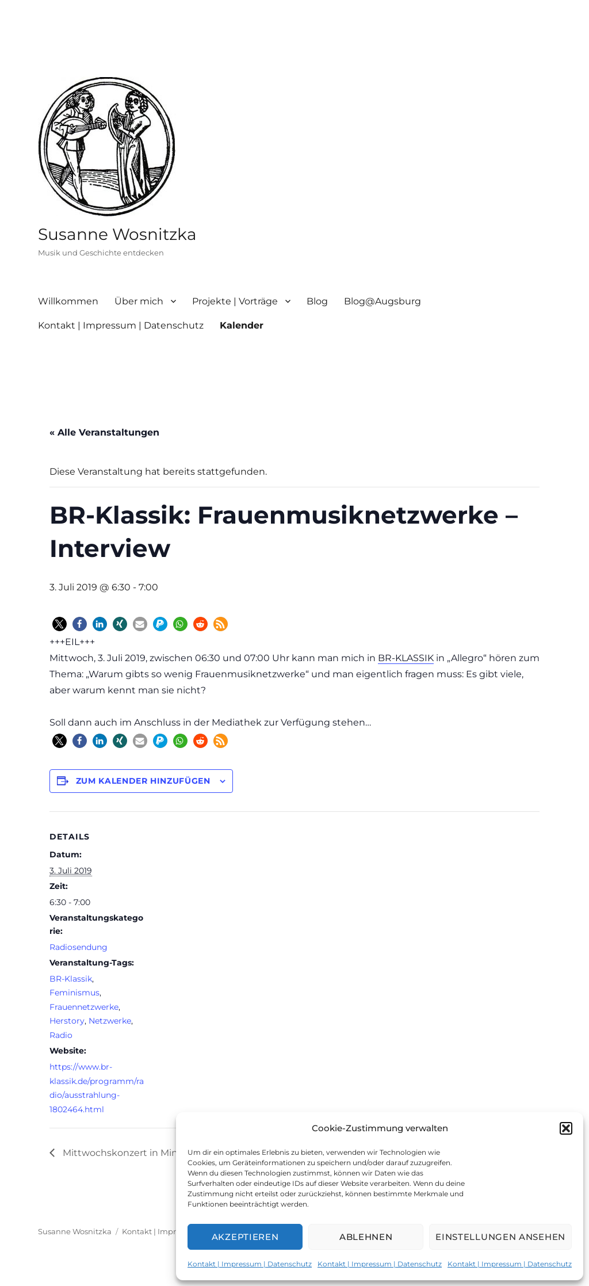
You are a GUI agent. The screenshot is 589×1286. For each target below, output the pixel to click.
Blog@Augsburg (382, 301)
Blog (317, 301)
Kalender (241, 325)
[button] (566, 1128)
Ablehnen (366, 1236)
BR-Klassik (70, 979)
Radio (60, 1035)
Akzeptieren (245, 1236)
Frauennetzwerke (83, 1007)
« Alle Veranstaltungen (104, 432)
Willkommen (68, 301)
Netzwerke (110, 1021)
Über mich (138, 301)
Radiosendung (78, 947)
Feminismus (74, 992)
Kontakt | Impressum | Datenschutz (250, 1264)
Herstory (67, 1021)
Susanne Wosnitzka (117, 234)
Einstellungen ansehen (500, 1236)
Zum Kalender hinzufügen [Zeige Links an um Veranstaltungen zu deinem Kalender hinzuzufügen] (143, 781)
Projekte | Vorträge (235, 301)
